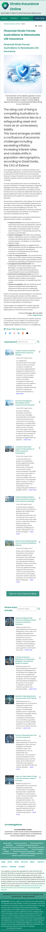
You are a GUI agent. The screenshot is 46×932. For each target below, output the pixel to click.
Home (4, 18)
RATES (10, 862)
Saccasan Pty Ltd (19, 888)
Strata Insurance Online (12, 24)
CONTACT (41, 862)
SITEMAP (22, 867)
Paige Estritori (37, 315)
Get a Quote (40, 18)
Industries (24, 18)
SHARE (38, 26)
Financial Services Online (20, 894)
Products (13, 18)
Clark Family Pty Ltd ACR (29, 886)
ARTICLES (24, 862)
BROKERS (13, 867)
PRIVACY (4, 867)
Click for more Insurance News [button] (22, 593)
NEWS (16, 862)
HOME (3, 862)
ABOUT (32, 862)
